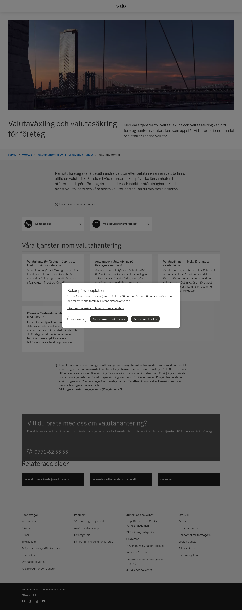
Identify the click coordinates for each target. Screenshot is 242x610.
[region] (121, 305)
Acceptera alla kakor (145, 319)
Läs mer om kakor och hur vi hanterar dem (95, 308)
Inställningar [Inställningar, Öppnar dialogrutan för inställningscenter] (77, 319)
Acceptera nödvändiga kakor (109, 319)
